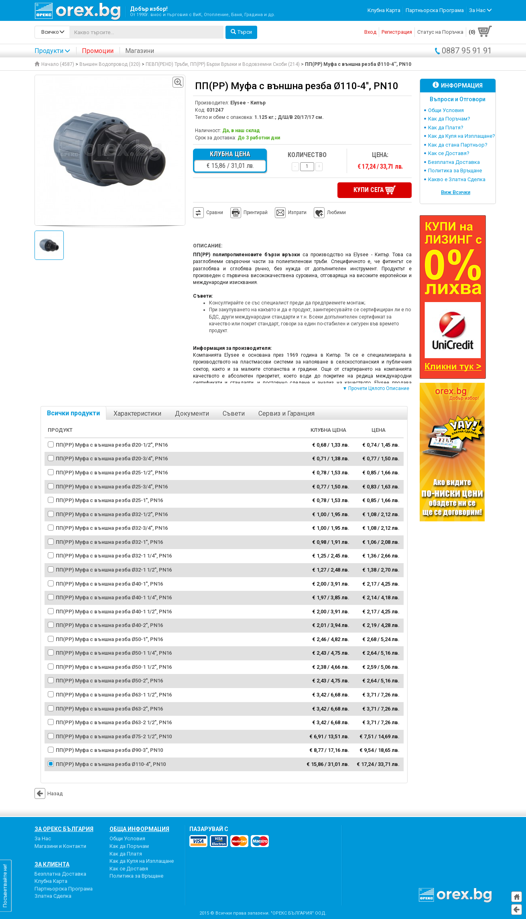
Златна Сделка (53, 895)
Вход (370, 32)
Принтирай (249, 212)
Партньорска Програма (435, 10)
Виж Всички (455, 192)
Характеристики (137, 413)
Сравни (214, 212)
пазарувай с (208, 828)
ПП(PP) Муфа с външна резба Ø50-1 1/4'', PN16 (114, 652)
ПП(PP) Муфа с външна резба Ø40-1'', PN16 (109, 583)
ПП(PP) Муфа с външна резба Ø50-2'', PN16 (109, 680)
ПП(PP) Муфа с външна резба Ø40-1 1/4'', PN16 (114, 597)
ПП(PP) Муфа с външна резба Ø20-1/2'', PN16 (112, 444)
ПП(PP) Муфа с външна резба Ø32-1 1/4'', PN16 (114, 555)
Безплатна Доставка (454, 162)
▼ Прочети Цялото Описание (376, 388)
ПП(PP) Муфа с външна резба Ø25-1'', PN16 (109, 499)
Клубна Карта (384, 10)
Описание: (207, 245)
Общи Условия (446, 110)
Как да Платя (126, 853)
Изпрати (297, 212)
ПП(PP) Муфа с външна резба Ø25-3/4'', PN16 (112, 486)
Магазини (139, 51)
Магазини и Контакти (60, 845)
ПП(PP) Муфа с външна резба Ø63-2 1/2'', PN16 (114, 722)
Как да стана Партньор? (457, 145)
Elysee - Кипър (248, 103)
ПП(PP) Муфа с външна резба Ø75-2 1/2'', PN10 (114, 736)
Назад (49, 793)
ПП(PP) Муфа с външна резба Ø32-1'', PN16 (109, 541)
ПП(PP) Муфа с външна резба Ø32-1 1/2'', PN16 (114, 569)
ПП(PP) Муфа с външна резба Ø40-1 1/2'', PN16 (114, 611)
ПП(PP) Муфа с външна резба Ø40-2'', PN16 (109, 625)
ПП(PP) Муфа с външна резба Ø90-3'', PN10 (109, 750)
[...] (146, 32)
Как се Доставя (129, 868)
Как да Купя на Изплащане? (461, 136)
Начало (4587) (54, 64)
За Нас (43, 838)
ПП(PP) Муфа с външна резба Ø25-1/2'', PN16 (112, 472)
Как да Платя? (445, 128)
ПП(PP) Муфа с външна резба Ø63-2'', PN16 (109, 708)
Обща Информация (139, 828)
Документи (192, 413)
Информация (458, 85)
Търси (241, 32)
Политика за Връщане (455, 170)
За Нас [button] (480, 10)
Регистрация (397, 32)
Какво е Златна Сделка (456, 179)
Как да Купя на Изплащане (142, 860)
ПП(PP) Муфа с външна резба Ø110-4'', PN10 (111, 763)
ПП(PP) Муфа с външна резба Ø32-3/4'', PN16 (112, 528)
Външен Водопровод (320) (109, 64)
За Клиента (52, 863)
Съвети (234, 413)
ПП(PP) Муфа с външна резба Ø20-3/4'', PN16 (112, 458)
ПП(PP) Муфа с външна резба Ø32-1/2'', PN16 (112, 514)
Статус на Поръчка (440, 32)
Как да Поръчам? (449, 119)
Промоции (98, 51)
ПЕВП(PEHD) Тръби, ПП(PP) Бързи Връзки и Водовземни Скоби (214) (223, 64)
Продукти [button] (52, 51)
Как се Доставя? (448, 153)
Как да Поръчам (129, 845)
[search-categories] (52, 32)
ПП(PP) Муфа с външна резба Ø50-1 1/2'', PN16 (114, 666)
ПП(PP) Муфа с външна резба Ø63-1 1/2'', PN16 (114, 694)
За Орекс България (64, 828)
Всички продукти (73, 413)
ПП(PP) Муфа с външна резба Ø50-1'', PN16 (109, 638)
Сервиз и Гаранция (286, 413)
